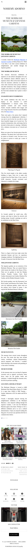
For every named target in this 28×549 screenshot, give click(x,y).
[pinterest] (14, 500)
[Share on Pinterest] (13, 463)
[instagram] (14, 494)
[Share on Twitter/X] (11, 463)
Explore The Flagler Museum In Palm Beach (7, 469)
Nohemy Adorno (14, 8)
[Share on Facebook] (9, 463)
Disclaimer (21, 541)
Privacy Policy (14, 543)
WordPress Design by (14, 546)
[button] (26, 2)
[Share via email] (7, 463)
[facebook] (22, 494)
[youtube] (22, 500)
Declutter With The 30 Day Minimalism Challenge (20, 470)
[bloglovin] (6, 500)
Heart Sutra (9, 111)
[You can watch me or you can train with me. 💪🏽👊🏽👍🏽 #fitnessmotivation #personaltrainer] (14, 514)
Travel (14, 15)
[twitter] (6, 494)
